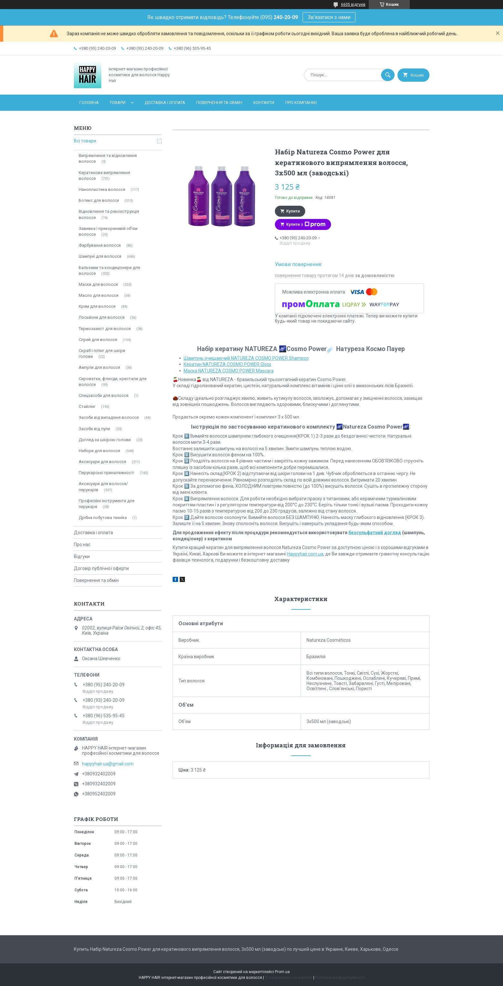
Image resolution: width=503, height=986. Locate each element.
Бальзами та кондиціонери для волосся (109, 270)
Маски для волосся (98, 284)
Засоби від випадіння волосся (109, 417)
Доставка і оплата (165, 102)
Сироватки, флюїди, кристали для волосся (112, 381)
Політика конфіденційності (340, 977)
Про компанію (301, 102)
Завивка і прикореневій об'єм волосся (108, 231)
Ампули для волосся (99, 367)
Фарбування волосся (100, 245)
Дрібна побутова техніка (103, 517)
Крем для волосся (97, 306)
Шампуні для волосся (100, 256)
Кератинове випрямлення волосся (104, 175)
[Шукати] (388, 75)
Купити (293, 211)
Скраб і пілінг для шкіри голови (102, 353)
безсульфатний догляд (374, 532)
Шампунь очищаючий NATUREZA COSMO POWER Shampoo (246, 358)
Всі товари (85, 140)
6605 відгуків (353, 4)
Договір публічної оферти (101, 568)
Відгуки (82, 556)
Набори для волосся (99, 450)
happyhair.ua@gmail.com (108, 763)
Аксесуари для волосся (102, 461)
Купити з (306, 224)
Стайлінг (87, 406)
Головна (89, 102)
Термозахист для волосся (105, 328)
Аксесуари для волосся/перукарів (103, 486)
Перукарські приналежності (106, 472)
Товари (118, 102)
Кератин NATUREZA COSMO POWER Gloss (227, 364)
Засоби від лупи (94, 428)
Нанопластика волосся (102, 189)
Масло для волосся (98, 295)
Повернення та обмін (219, 102)
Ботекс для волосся (99, 200)
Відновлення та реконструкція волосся (109, 214)
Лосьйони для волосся (102, 317)
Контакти (263, 102)
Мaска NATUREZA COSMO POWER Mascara (229, 370)
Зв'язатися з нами (329, 17)
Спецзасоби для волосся (103, 395)
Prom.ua (282, 972)
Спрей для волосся (98, 339)
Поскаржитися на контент (288, 977)
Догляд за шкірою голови (105, 439)
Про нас (82, 544)
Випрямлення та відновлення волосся (108, 158)
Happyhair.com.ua (305, 553)
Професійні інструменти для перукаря (107, 503)
